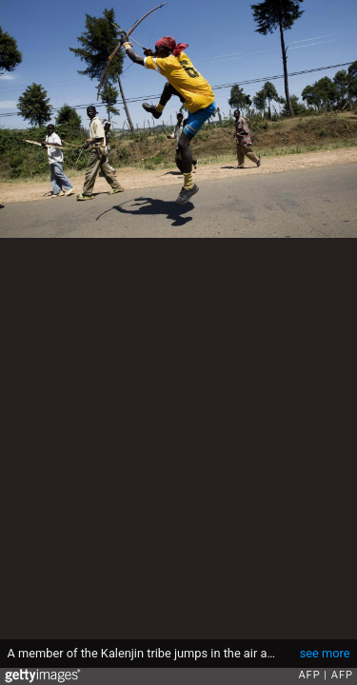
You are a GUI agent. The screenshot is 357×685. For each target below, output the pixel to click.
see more (325, 653)
